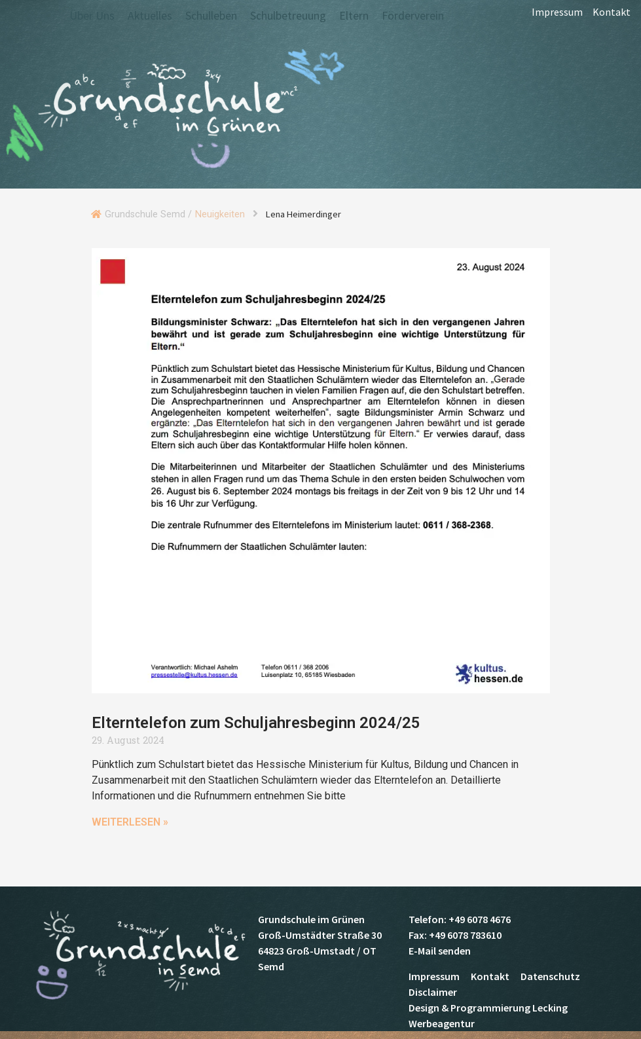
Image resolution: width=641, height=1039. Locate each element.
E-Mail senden (440, 950)
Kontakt (612, 16)
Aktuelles (150, 16)
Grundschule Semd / (148, 214)
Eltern (354, 16)
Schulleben (211, 16)
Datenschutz (550, 976)
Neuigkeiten (220, 214)
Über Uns (92, 16)
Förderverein (413, 16)
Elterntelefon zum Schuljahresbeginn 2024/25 (256, 723)
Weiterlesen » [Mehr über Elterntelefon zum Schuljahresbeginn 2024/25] (130, 822)
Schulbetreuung (288, 16)
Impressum (557, 16)
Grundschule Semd (174, 110)
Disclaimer (433, 991)
